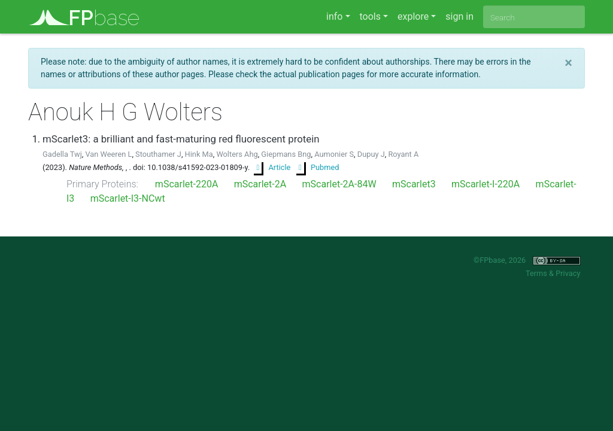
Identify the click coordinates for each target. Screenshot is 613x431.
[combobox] (534, 16)
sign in (459, 16)
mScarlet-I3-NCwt (127, 198)
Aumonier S (334, 154)
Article (272, 167)
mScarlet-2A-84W (339, 184)
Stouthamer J (158, 154)
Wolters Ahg (236, 154)
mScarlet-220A (186, 184)
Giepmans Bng (286, 154)
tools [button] (370, 16)
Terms (536, 273)
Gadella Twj (62, 154)
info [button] (334, 16)
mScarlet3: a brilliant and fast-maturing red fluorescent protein (181, 139)
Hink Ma (199, 154)
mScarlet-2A (260, 184)
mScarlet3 (414, 184)
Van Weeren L (108, 154)
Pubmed (317, 167)
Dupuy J (371, 154)
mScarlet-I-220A (485, 184)
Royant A (403, 154)
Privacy (568, 273)
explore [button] (413, 16)
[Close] (568, 62)
